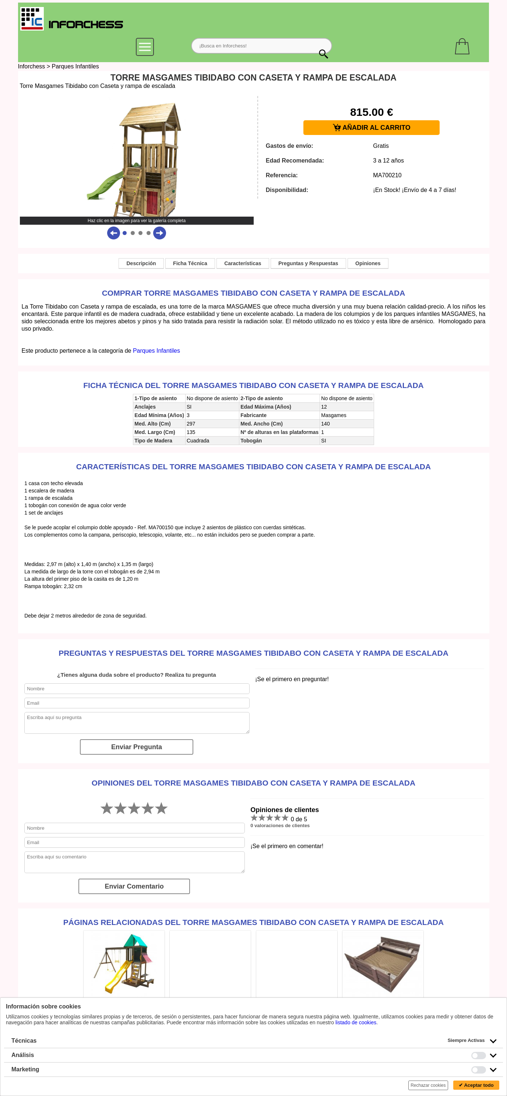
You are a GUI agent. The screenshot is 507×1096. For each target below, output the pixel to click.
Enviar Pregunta (136, 747)
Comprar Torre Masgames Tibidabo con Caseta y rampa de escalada (253, 293)
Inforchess (31, 66)
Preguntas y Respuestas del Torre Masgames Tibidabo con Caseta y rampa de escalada (253, 653)
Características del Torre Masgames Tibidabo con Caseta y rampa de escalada (253, 466)
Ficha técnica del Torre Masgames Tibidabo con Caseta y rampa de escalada (253, 385)
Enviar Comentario (134, 886)
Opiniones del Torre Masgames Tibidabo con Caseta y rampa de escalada (253, 783)
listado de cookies (355, 1022)
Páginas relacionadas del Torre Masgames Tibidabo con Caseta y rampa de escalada (253, 922)
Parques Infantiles (75, 66)
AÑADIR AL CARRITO (372, 128)
